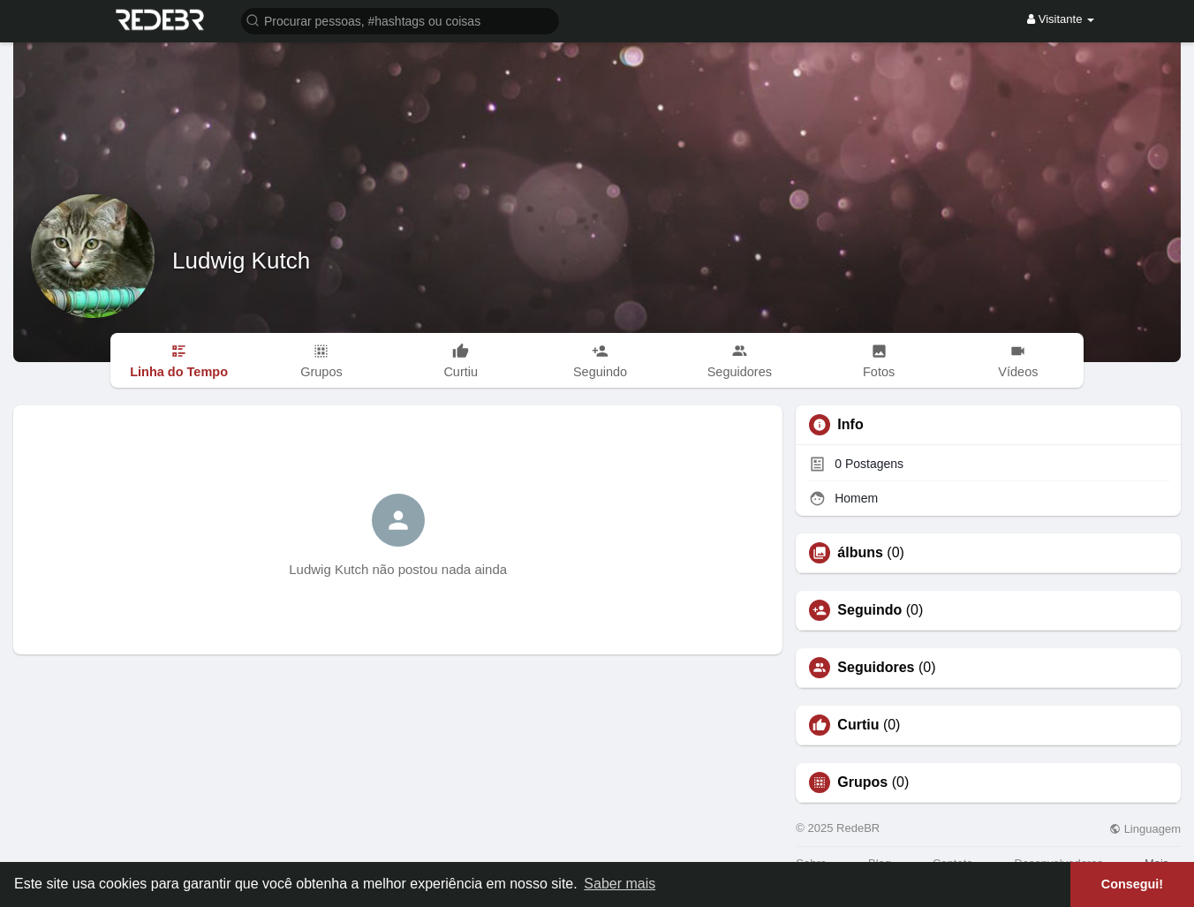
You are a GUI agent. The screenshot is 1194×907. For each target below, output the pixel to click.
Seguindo (869, 610)
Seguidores (875, 668)
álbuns (860, 553)
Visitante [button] (1060, 19)
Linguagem (1145, 829)
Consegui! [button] (1132, 884)
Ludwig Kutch (241, 260)
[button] (400, 19)
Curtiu (858, 725)
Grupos (862, 782)
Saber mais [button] (619, 883)
